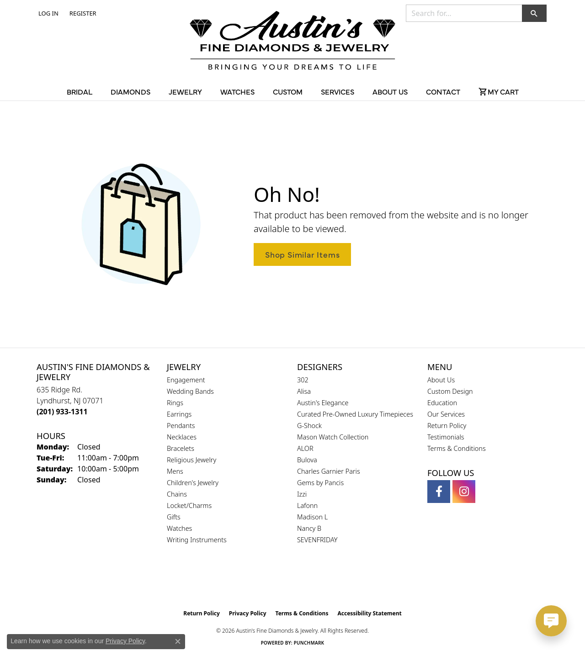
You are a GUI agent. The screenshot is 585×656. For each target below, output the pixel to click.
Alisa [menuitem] (304, 391)
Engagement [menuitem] (186, 380)
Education (442, 402)
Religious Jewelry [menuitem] (191, 459)
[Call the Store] (62, 412)
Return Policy (446, 425)
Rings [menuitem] (175, 402)
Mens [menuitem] (175, 471)
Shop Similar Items (302, 254)
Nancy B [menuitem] (309, 528)
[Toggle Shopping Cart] (498, 91)
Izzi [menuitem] (302, 494)
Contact (443, 91)
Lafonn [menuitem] (307, 505)
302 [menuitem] (302, 380)
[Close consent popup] (178, 641)
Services (337, 91)
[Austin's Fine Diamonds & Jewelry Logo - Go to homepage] (292, 42)
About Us (390, 91)
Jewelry (185, 91)
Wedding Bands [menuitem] (190, 391)
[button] (47, 13)
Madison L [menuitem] (312, 517)
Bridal (79, 91)
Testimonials (445, 437)
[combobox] (464, 13)
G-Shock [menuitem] (309, 425)
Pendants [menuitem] (181, 425)
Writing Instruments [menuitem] (197, 539)
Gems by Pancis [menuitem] (320, 482)
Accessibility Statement (369, 613)
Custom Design (450, 391)
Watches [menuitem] (179, 528)
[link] (82, 13)
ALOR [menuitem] (305, 448)
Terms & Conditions (456, 448)
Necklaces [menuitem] (182, 437)
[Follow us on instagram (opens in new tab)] (463, 491)
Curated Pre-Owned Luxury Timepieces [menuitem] (355, 414)
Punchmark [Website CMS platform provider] (309, 643)
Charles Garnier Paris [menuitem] (328, 471)
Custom (288, 91)
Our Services (446, 414)
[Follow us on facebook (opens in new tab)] (438, 491)
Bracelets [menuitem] (180, 448)
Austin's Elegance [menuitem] (323, 402)
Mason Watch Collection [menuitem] (332, 437)
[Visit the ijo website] (315, 582)
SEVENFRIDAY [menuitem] (317, 539)
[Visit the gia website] (271, 582)
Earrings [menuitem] (179, 414)
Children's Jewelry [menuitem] (192, 482)
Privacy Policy (247, 613)
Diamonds (130, 91)
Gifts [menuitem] (174, 517)
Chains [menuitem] (177, 494)
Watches (237, 91)
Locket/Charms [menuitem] (189, 505)
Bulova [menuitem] (307, 459)
